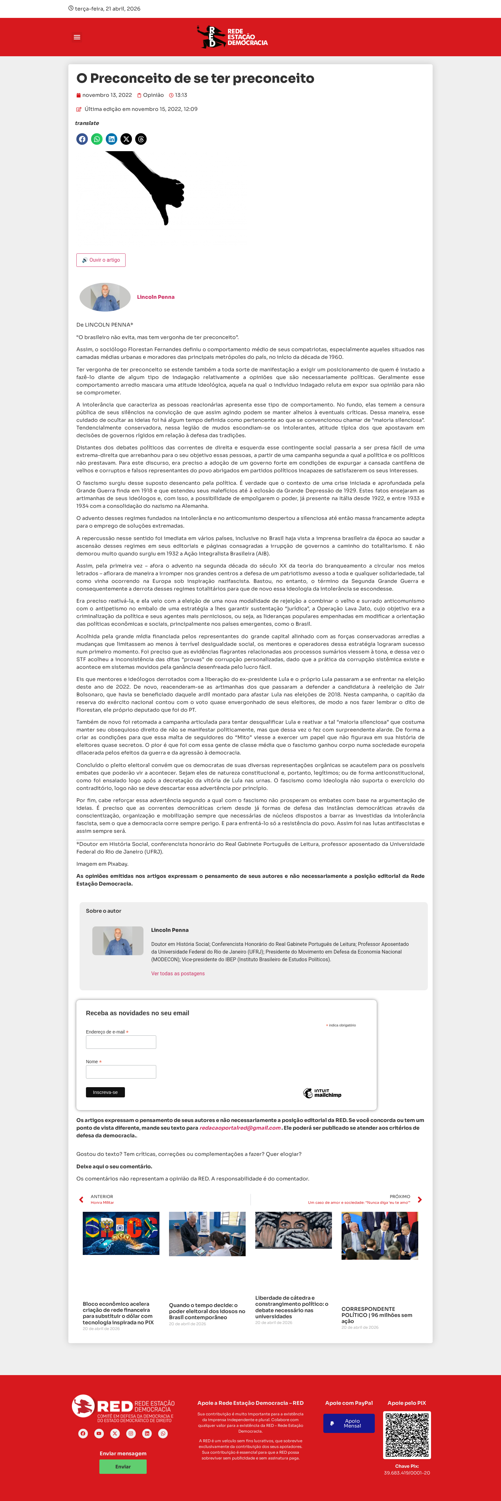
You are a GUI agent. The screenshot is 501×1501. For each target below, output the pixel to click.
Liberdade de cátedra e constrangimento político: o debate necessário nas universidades (291, 1307)
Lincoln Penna (156, 297)
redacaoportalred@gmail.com (240, 1128)
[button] (77, 37)
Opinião (153, 95)
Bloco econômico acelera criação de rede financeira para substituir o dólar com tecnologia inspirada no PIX (118, 1313)
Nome (94, 1061)
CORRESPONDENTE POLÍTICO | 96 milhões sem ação (377, 1315)
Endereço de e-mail (107, 1031)
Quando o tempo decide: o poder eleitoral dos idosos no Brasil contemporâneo (207, 1311)
